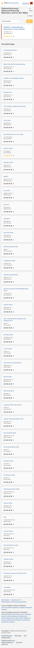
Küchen (13, 618)
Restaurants (28, 607)
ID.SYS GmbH (8, 348)
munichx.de (19, 642)
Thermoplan (7, 587)
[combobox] (2, 21)
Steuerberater (5, 622)
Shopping (4, 609)
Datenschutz (18, 635)
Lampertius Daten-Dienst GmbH (13, 405)
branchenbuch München (11, 2)
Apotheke (4, 614)
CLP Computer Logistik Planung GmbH (15, 106)
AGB (25, 635)
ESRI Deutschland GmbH (11, 246)
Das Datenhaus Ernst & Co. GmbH (13, 134)
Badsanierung (11, 614)
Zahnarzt (12, 622)
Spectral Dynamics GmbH (11, 545)
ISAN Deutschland (9, 391)
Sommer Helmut (8, 531)
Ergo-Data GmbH (8, 232)
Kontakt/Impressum (6, 635)
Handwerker (15, 607)
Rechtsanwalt (5, 620)
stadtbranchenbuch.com (8, 640)
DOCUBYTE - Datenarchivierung (17, 28)
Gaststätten (28, 614)
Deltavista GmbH (8, 162)
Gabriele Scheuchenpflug (11, 274)
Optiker (21, 618)
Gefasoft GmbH (8, 304)
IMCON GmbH (8, 377)
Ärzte (2, 607)
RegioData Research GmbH (11, 489)
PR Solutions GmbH (9, 475)
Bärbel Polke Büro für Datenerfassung (14, 64)
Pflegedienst (26, 618)
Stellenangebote (6, 637)
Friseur (22, 614)
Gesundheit (8, 607)
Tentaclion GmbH (8, 559)
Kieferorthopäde (5, 618)
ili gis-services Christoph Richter (13, 362)
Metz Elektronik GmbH (10, 433)
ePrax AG (6, 204)
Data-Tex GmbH (8, 148)
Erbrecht (18, 620)
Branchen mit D (16, 600)
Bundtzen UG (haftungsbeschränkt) (13, 78)
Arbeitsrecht (12, 620)
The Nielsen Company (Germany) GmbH (15, 573)
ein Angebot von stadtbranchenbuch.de (12, 3)
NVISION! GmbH (8, 461)
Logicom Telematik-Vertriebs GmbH (13, 419)
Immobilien (22, 607)
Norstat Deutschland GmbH (11, 447)
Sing (5, 517)
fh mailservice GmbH (9, 260)
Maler (17, 618)
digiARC (6, 176)
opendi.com (4, 644)
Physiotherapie (26, 620)
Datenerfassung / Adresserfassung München (13, 602)
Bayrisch (3, 616)
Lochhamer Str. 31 (18, 32)
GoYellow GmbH (8, 334)
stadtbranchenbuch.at (7, 642)
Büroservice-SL (8, 92)
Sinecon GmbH (8, 503)
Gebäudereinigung (12, 616)
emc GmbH (7, 190)
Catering (17, 614)
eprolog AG (7, 218)
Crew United (7, 120)
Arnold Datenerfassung (10, 50)
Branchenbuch (5, 600)
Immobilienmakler (22, 616)
